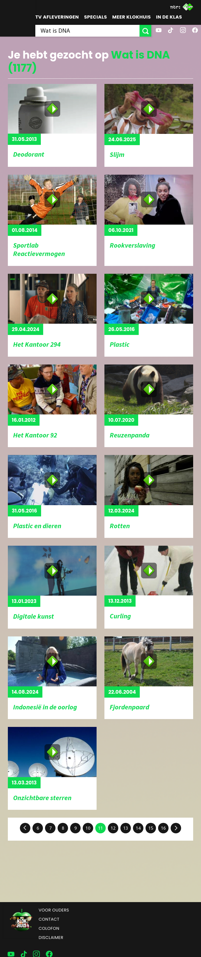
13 (125, 828)
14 (138, 828)
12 (113, 828)
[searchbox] (87, 31)
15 (150, 828)
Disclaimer (51, 938)
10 (88, 828)
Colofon (49, 928)
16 (163, 828)
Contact (49, 919)
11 (100, 828)
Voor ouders (54, 910)
